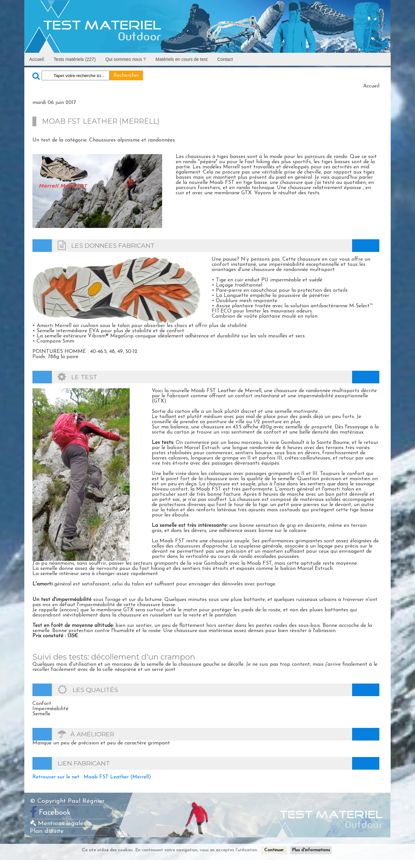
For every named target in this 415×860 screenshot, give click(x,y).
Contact (225, 59)
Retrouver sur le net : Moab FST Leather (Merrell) (91, 777)
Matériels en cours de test (182, 59)
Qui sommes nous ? (125, 59)
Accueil (36, 59)
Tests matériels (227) (74, 59)
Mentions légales (58, 823)
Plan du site (47, 831)
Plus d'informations (311, 850)
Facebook (55, 813)
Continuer (274, 850)
